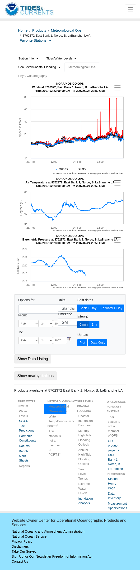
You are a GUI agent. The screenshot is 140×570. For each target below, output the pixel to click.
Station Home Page (112, 483)
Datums (24, 446)
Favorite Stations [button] (35, 40)
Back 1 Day (88, 308)
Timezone (65, 314)
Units (61, 300)
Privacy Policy (22, 541)
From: (22, 315)
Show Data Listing (32, 359)
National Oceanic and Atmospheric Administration (48, 531)
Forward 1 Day (111, 308)
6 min (83, 324)
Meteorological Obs (66, 30)
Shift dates (85, 300)
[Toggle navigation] (130, 9)
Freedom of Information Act (72, 556)
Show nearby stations (35, 376)
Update (82, 335)
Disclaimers (20, 546)
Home (23, 30)
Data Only (97, 342)
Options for (26, 300)
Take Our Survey (24, 551)
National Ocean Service (29, 536)
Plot (82, 342)
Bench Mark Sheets (23, 455)
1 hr (94, 324)
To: (20, 332)
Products (39, 30)
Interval (82, 316)
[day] (46, 323)
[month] (28, 323)
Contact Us (20, 561)
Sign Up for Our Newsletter (31, 556)
